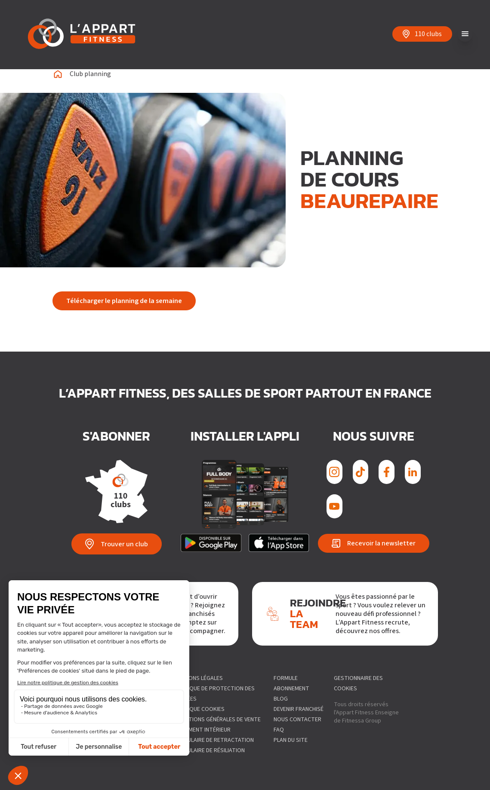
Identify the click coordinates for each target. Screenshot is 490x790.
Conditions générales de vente (217, 719)
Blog (281, 699)
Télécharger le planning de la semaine (124, 301)
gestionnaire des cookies (358, 683)
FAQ (279, 730)
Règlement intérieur (202, 730)
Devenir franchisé (299, 709)
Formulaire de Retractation (213, 740)
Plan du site (291, 740)
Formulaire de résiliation (209, 750)
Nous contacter (297, 719)
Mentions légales (198, 678)
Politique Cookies (199, 709)
